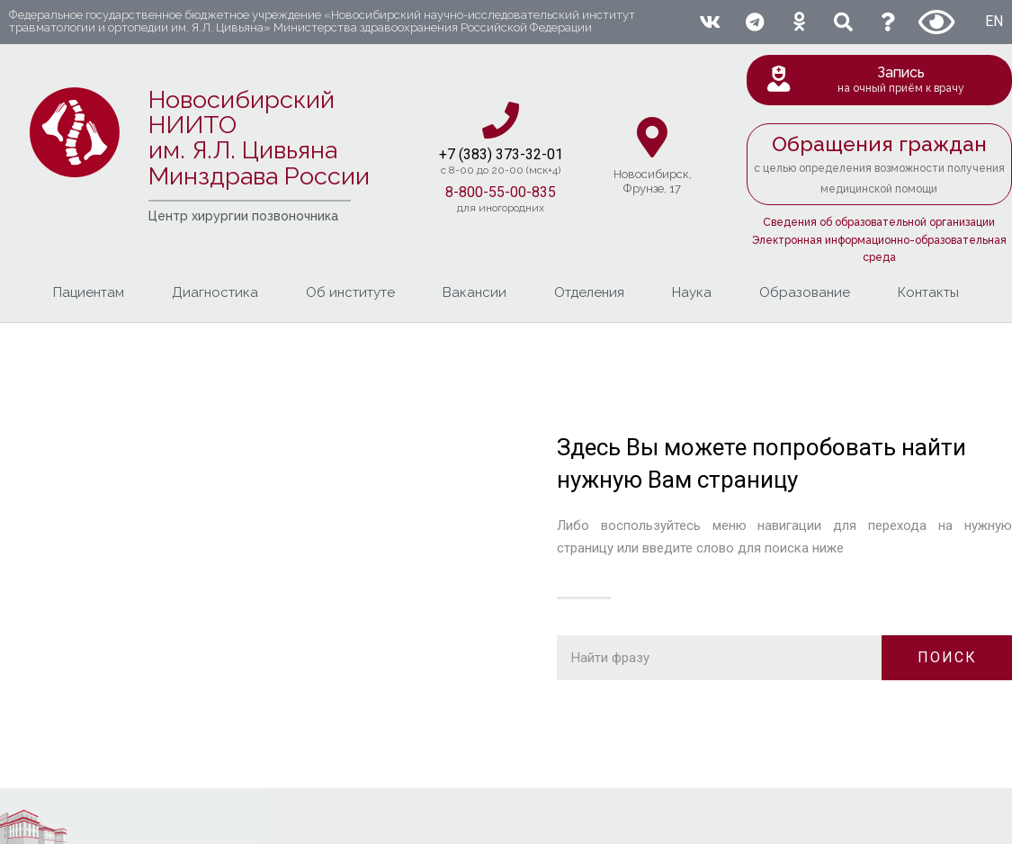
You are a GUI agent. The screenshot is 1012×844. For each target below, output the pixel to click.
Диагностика (215, 292)
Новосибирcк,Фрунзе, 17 (652, 181)
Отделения (589, 292)
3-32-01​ (537, 154)
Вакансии (474, 292)
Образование (804, 292)
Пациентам (88, 292)
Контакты (928, 292)
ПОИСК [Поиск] (947, 657)
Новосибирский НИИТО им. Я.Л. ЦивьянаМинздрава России (259, 137)
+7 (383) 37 (475, 154)
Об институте (350, 292)
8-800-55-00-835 (500, 192)
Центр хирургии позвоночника (243, 216)
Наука (692, 292)
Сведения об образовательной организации (879, 222)
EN (994, 21)
